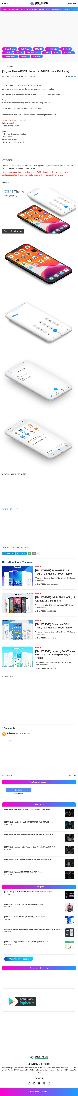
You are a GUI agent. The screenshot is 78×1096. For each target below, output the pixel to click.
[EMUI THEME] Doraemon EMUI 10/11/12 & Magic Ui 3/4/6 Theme (53, 626)
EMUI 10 (38, 49)
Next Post (71, 775)
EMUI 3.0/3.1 (52, 49)
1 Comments (31, 77)
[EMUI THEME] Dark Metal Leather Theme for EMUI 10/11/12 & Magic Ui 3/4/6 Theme (31, 847)
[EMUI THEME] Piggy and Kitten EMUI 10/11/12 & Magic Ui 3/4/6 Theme (26, 942)
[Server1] (10, 509)
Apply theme (56, 9)
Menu (6, 3)
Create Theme (44, 9)
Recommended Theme (17, 9)
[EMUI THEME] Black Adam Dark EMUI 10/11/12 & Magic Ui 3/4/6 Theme (27, 809)
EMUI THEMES (33, 53)
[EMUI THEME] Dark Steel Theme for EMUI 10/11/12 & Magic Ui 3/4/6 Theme (28, 834)
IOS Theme (68, 53)
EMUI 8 (7, 53)
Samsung (24, 56)
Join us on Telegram (19, 959)
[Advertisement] (39, 29)
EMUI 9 (19, 53)
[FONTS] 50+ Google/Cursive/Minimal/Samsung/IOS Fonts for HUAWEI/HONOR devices (32, 929)
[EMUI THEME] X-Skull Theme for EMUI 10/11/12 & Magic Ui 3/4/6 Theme (27, 859)
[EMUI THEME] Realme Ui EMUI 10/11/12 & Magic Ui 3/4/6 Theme (53, 572)
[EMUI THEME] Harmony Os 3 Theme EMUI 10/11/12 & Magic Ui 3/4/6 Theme (55, 654)
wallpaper (36, 56)
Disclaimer (67, 9)
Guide (56, 53)
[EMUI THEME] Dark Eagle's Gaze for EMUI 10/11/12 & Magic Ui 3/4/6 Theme (28, 822)
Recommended (10, 56)
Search (71, 3)
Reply (9, 740)
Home (4, 9)
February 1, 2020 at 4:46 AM (23, 733)
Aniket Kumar (45, 1091)
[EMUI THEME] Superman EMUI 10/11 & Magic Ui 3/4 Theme (23, 872)
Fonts (47, 53)
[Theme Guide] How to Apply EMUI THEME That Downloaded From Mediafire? (28, 892)
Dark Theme (25, 49)
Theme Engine (32, 9)
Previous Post (7, 775)
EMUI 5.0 (66, 49)
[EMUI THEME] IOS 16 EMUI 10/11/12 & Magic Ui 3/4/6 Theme (55, 599)
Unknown (11, 733)
